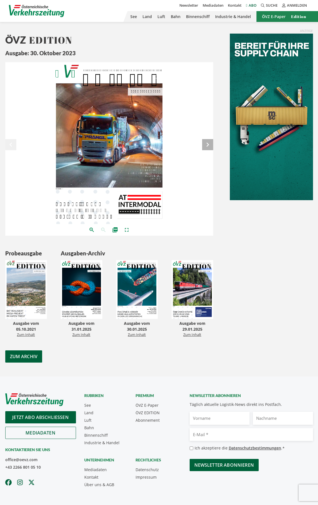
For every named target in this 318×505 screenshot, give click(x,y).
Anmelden (294, 5)
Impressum (146, 477)
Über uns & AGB (99, 484)
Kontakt (234, 5)
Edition (298, 16)
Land (147, 16)
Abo (252, 5)
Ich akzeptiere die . (240, 448)
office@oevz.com (21, 459)
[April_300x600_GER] (271, 116)
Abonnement (148, 420)
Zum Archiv (24, 356)
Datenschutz (147, 469)
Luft (161, 16)
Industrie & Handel (233, 16)
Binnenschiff (198, 16)
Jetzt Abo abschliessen (40, 417)
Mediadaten (213, 5)
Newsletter (188, 5)
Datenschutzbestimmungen (255, 448)
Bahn (175, 16)
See (133, 16)
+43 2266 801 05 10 (23, 467)
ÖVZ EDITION (148, 412)
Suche (269, 5)
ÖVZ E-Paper (274, 16)
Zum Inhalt (26, 334)
